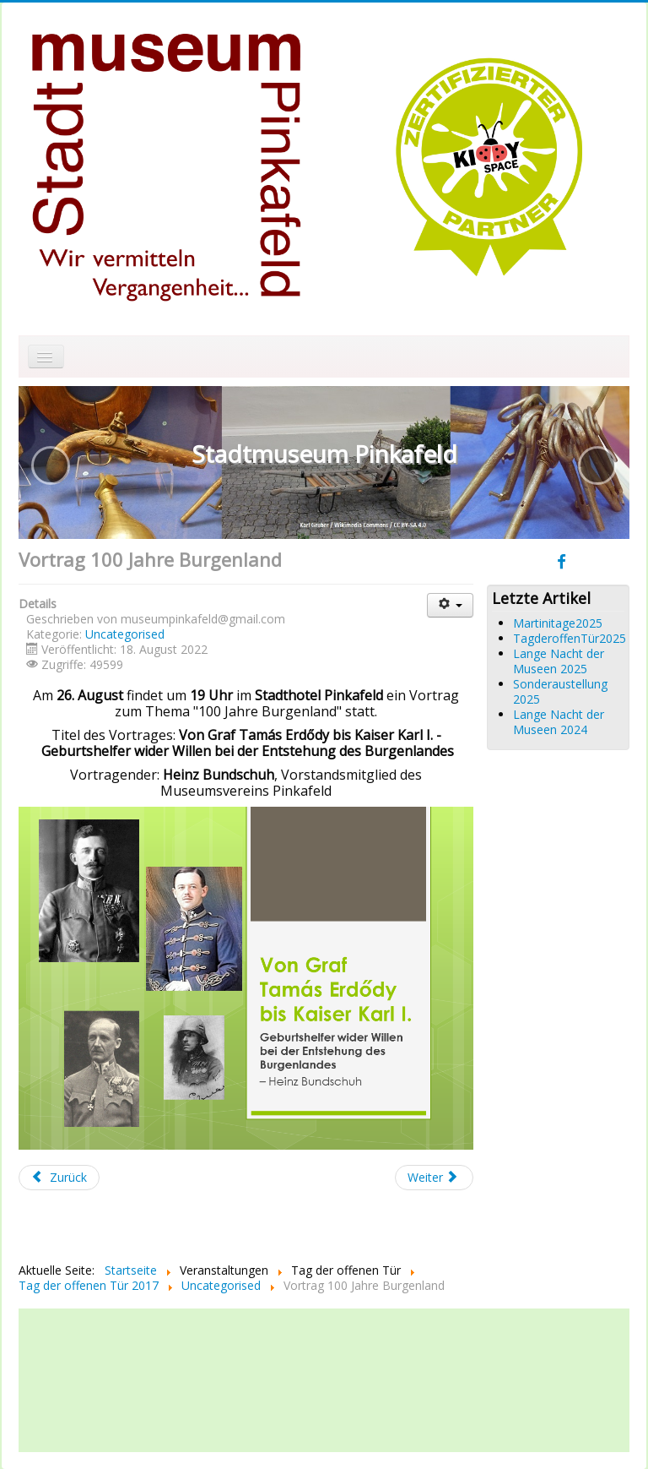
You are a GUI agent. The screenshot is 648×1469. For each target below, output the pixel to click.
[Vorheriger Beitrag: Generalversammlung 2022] (59, 1177)
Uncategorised (125, 634)
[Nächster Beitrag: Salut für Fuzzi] (434, 1177)
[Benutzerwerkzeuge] (450, 605)
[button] (50, 465)
